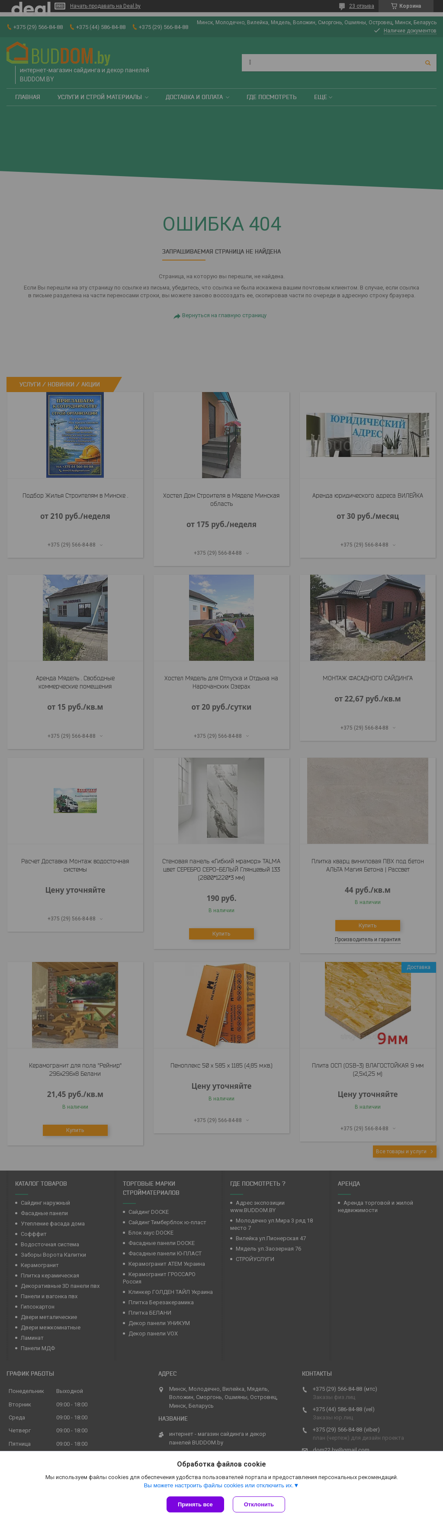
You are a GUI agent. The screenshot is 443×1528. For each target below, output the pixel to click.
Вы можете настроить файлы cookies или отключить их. (218, 1485)
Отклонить (259, 1504)
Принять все (195, 1504)
